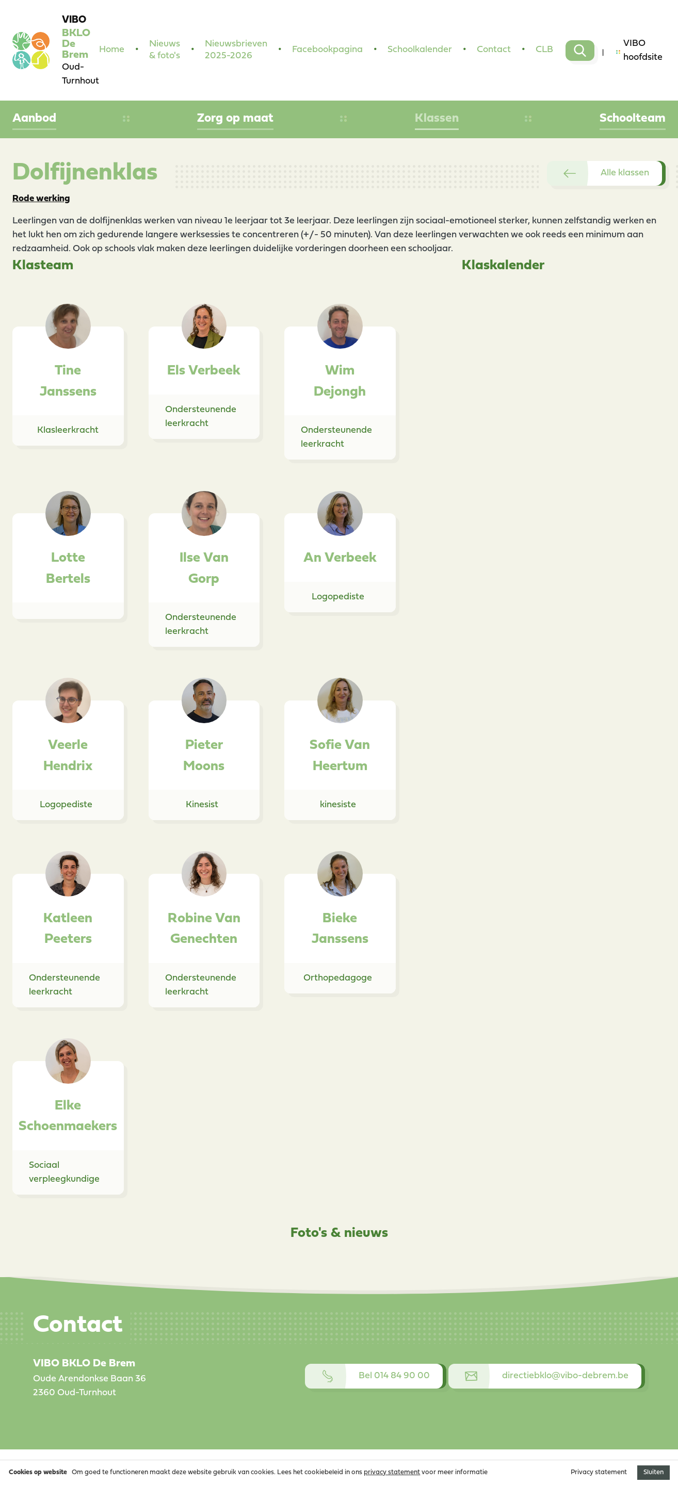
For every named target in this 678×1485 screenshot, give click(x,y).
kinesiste (338, 805)
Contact (494, 50)
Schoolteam (633, 118)
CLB (544, 50)
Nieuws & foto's (164, 50)
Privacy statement (599, 1472)
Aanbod (34, 118)
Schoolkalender (420, 50)
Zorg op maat (235, 118)
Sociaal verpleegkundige (64, 1172)
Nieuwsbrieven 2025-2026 (236, 50)
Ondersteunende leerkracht (200, 417)
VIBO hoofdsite (639, 50)
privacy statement (392, 1472)
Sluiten (653, 1472)
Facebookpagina (327, 50)
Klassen (437, 118)
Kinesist (202, 805)
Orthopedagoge (337, 978)
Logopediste (338, 597)
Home (111, 50)
